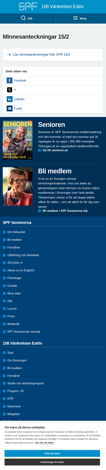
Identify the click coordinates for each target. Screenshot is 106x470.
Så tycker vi (14, 262)
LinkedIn (19, 99)
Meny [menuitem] (79, 18)
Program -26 (15, 391)
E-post (18, 108)
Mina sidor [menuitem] (14, 293)
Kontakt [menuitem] (12, 285)
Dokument (14, 406)
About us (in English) (20, 270)
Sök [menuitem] (26, 18)
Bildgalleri (13, 414)
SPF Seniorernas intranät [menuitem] (23, 331)
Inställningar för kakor (52, 462)
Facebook (20, 80)
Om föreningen (17, 360)
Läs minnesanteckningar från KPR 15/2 (41, 54)
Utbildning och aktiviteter (23, 255)
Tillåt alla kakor (52, 453)
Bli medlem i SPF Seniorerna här (65, 210)
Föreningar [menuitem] (14, 278)
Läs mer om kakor (44, 442)
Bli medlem (14, 239)
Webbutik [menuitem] (13, 324)
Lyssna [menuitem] (11, 308)
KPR (10, 398)
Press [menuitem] (11, 316)
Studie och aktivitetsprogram (25, 383)
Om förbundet (16, 232)
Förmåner (13, 247)
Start (10, 352)
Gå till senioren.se (55, 150)
